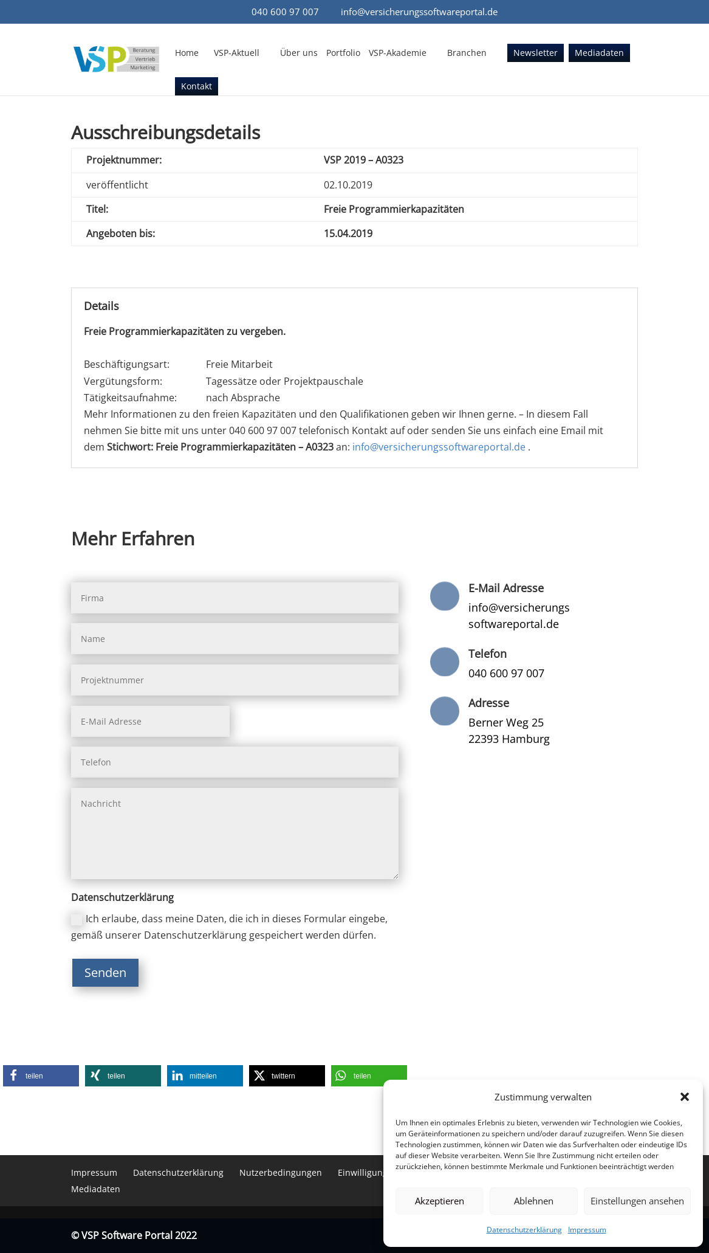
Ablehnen (533, 1201)
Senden (105, 972)
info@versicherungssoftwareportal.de (439, 447)
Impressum (587, 1229)
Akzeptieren (439, 1201)
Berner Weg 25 (506, 722)
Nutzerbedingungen (280, 1172)
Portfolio (343, 53)
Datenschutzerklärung (524, 1229)
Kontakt (196, 87)
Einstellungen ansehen (637, 1201)
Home (187, 53)
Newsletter (535, 53)
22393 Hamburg (509, 738)
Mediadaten (599, 53)
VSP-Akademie (397, 53)
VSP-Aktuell (236, 53)
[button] (685, 1097)
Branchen (467, 53)
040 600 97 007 (285, 11)
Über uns (299, 53)
